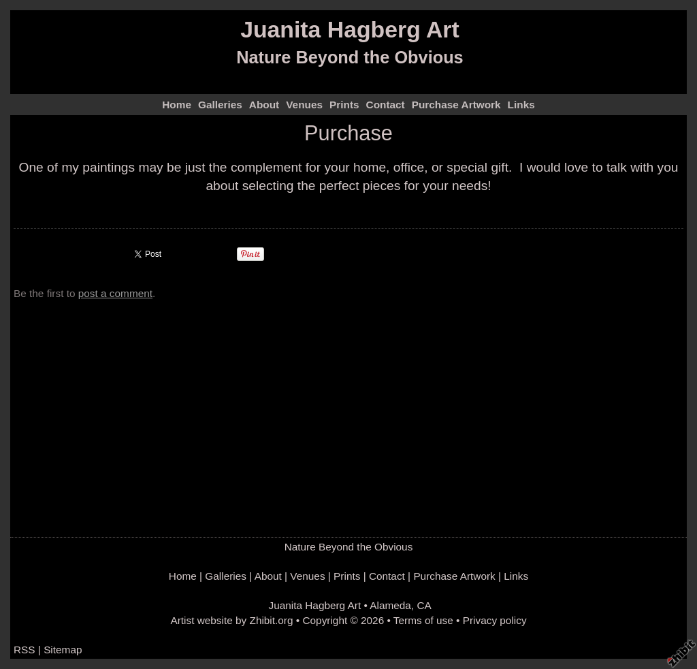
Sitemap (63, 649)
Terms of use (423, 620)
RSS (24, 649)
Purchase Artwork (456, 104)
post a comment (115, 293)
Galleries (220, 104)
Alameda (390, 605)
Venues (304, 104)
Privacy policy (495, 620)
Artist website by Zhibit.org (231, 620)
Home (176, 104)
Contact (385, 104)
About (264, 104)
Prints (344, 104)
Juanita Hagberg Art (349, 29)
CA (424, 605)
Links (521, 104)
